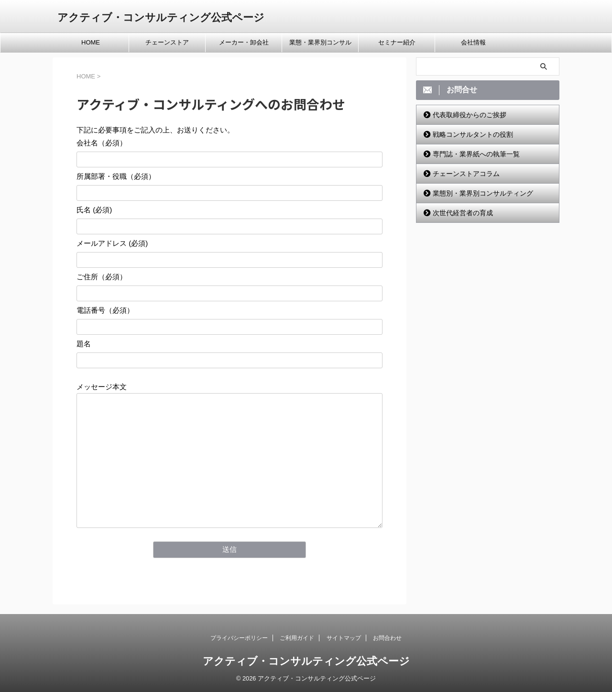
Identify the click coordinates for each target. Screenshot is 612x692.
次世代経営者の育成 (463, 213)
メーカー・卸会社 (244, 42)
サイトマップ (344, 638)
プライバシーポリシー (239, 638)
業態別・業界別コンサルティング (483, 193)
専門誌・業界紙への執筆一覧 (476, 154)
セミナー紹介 (396, 42)
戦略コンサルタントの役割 (473, 134)
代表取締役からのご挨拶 (469, 115)
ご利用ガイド (297, 638)
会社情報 (473, 42)
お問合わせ (387, 638)
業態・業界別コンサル (320, 42)
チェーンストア (167, 42)
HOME (90, 42)
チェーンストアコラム (466, 173)
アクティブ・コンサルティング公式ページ (160, 17)
